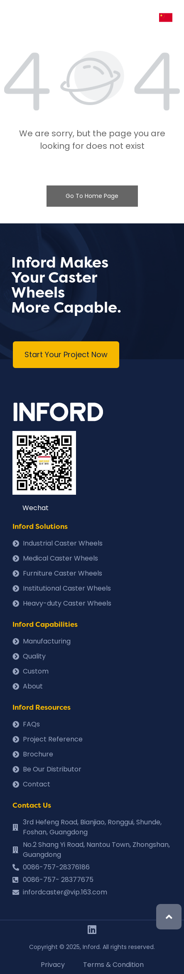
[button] (66, 354)
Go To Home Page (92, 196)
